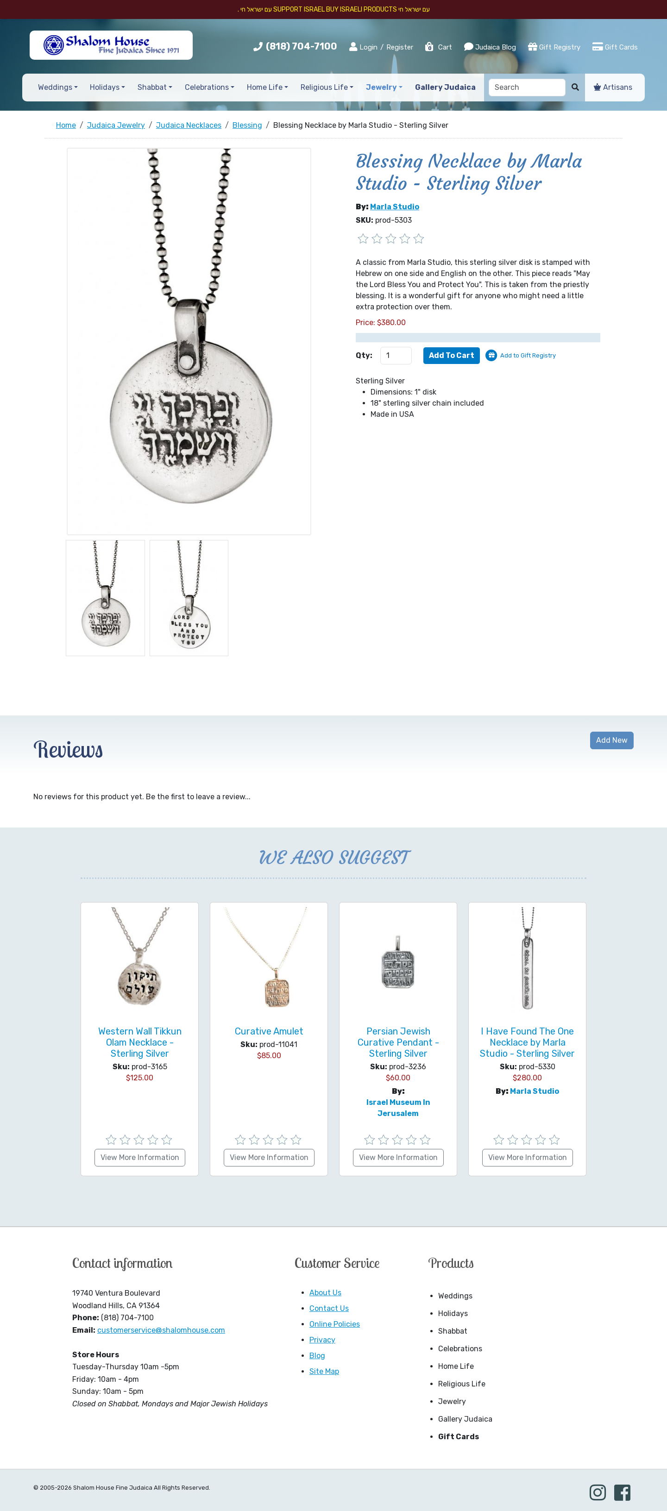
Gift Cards (615, 46)
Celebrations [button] (207, 87)
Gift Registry (554, 46)
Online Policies (334, 1324)
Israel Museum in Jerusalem (398, 1108)
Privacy (322, 1339)
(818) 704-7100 (301, 46)
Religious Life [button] (324, 87)
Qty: (364, 355)
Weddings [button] (55, 87)
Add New (612, 740)
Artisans (613, 87)
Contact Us (329, 1308)
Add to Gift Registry (528, 355)
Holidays (453, 1313)
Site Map (324, 1371)
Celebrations (460, 1348)
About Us (325, 1292)
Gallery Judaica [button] (445, 87)
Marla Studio (394, 206)
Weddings (455, 1296)
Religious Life (461, 1383)
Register (399, 47)
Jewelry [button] (381, 87)
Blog (317, 1355)
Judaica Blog (490, 46)
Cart (438, 47)
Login (363, 46)
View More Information (140, 1157)
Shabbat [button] (152, 87)
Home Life (456, 1366)
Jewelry (452, 1401)
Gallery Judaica (465, 1419)
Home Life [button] (265, 87)
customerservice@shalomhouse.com (161, 1330)
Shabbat (452, 1331)
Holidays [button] (105, 87)
